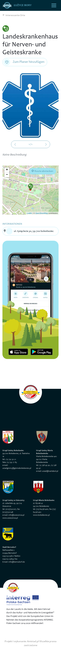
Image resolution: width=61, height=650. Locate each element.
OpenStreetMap (41, 213)
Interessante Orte (13, 15)
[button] (30, 187)
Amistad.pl (33, 641)
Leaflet (29, 213)
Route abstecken (42, 171)
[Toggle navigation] (53, 5)
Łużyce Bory (17, 5)
